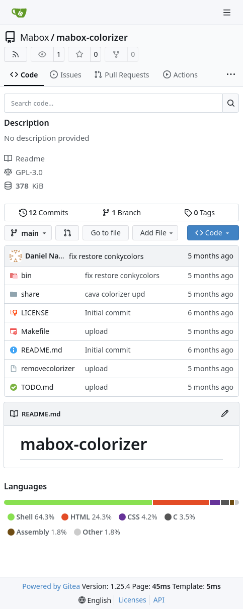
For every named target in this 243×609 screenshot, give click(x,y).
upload (96, 331)
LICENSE (35, 312)
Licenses (132, 599)
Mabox (34, 37)
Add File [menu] (157, 232)
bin (26, 275)
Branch (121, 212)
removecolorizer (48, 368)
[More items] (231, 75)
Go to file (105, 232)
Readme (24, 158)
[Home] (19, 13)
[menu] (94, 600)
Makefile (35, 331)
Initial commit (108, 312)
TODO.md (37, 387)
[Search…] (230, 103)
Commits (43, 212)
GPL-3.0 (23, 172)
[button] (67, 232)
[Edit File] (225, 413)
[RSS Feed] (15, 54)
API (159, 599)
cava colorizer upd (115, 294)
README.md (41, 350)
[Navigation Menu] (228, 12)
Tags (199, 212)
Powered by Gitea (51, 586)
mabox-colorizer (92, 37)
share (30, 294)
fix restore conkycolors (106, 256)
